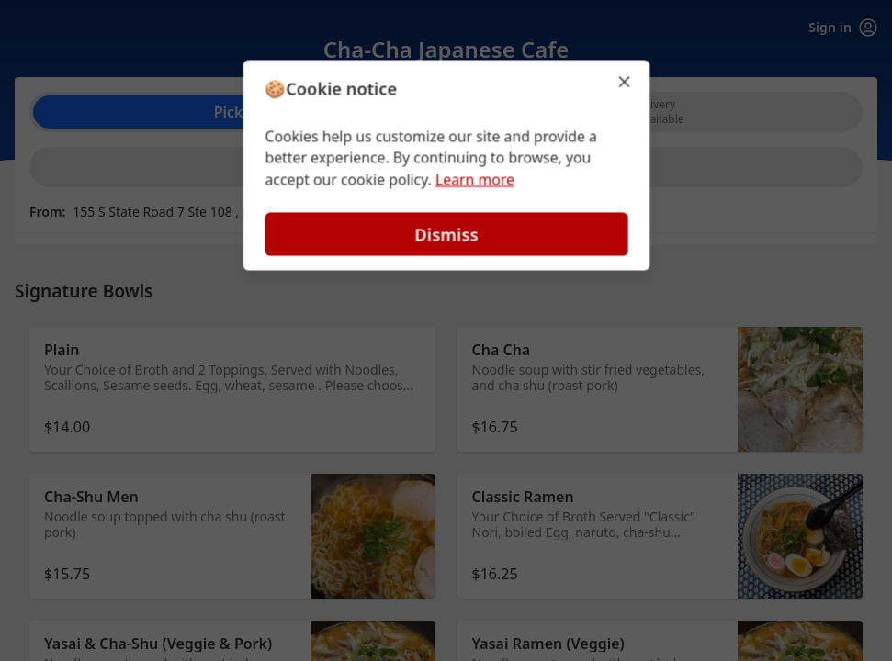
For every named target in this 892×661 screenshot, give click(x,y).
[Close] (626, 80)
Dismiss (445, 234)
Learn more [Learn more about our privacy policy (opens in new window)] (474, 180)
